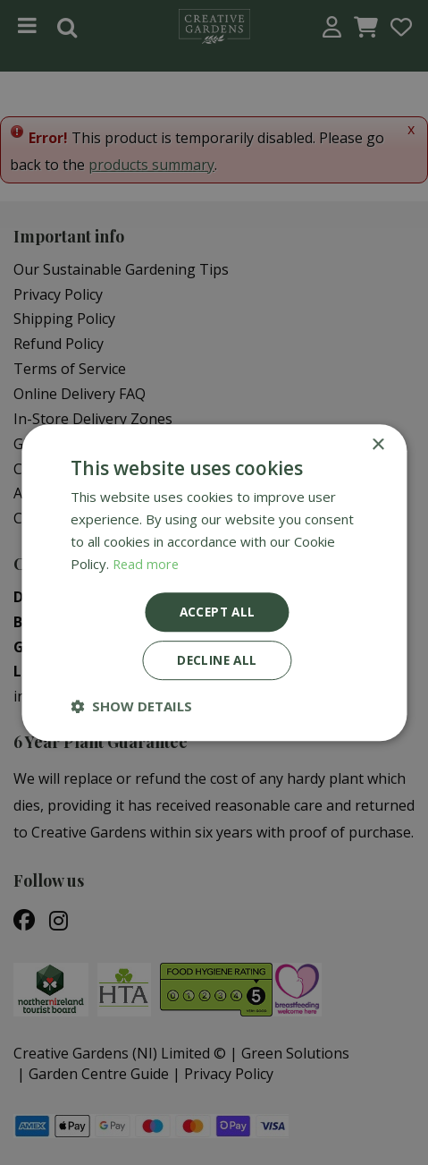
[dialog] (214, 582)
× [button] (377, 444)
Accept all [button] (217, 611)
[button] (131, 707)
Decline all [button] (217, 660)
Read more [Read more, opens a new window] (147, 563)
